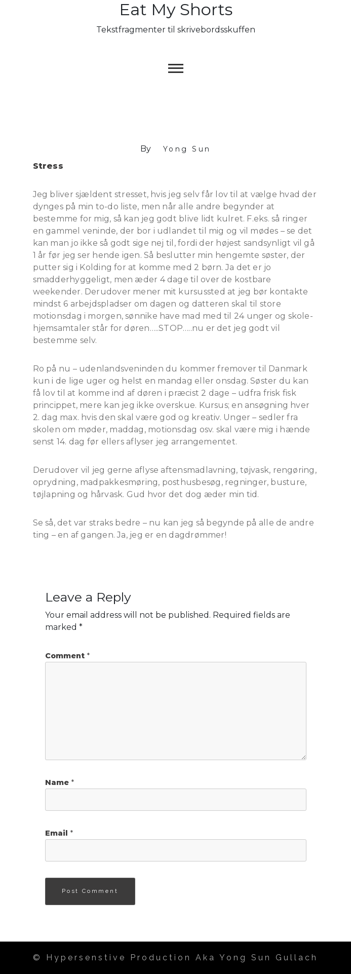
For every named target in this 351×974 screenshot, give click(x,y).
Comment (67, 655)
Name (59, 782)
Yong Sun (187, 149)
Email (59, 833)
